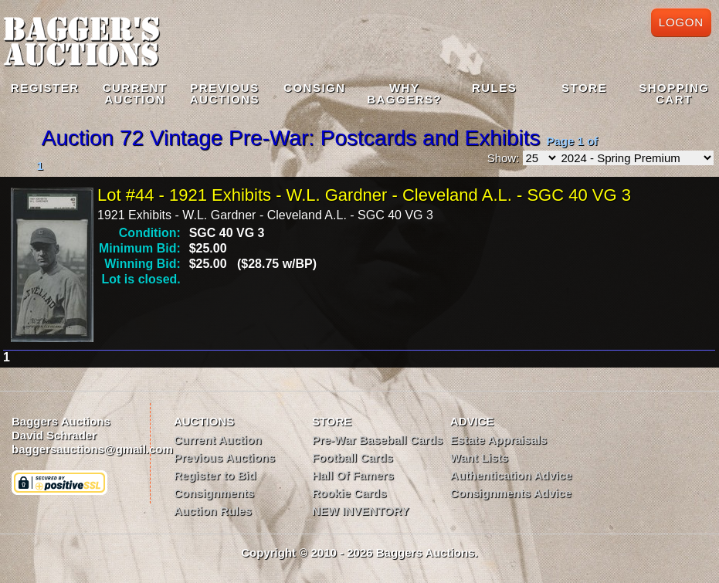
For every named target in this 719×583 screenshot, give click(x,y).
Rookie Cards (349, 493)
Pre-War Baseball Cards (377, 439)
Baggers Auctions (61, 421)
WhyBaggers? (404, 93)
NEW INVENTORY (360, 510)
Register (45, 87)
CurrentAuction (135, 93)
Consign (314, 87)
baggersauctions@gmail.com (92, 449)
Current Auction (218, 439)
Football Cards (352, 457)
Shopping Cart (674, 93)
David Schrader (54, 435)
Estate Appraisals (498, 439)
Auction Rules (213, 510)
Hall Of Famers (353, 475)
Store (584, 87)
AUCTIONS (204, 421)
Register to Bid (215, 475)
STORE (331, 421)
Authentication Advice (511, 475)
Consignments (214, 493)
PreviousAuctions (224, 93)
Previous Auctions (224, 457)
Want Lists (479, 457)
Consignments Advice (510, 493)
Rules (494, 87)
